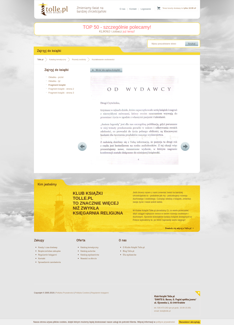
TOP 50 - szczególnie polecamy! (117, 27)
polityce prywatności (165, 322)
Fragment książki (57, 85)
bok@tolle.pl (165, 311)
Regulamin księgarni (47, 255)
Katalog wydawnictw (89, 255)
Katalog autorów (87, 251)
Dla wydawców (129, 255)
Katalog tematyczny (57, 59)
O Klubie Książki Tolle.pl (134, 247)
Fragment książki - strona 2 (61, 89)
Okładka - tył (54, 81)
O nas (122, 9)
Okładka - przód (56, 77)
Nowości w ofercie (88, 258)
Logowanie (146, 9)
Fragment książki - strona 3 (61, 93)
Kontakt (133, 9)
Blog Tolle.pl (128, 251)
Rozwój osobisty (79, 59)
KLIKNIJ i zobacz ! (117, 31)
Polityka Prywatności (64, 293)
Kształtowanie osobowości (103, 59)
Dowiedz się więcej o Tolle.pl (179, 228)
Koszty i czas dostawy (47, 247)
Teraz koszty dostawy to (179, 8)
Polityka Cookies (82, 293)
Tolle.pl (40, 59)
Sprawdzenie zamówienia (49, 262)
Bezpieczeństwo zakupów (49, 251)
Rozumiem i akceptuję (189, 322)
